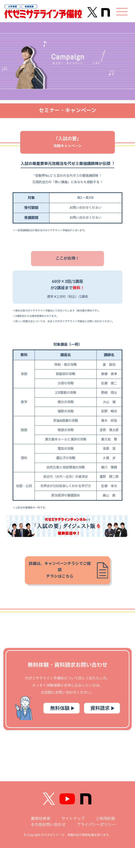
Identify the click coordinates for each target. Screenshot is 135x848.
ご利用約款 (105, 819)
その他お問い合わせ (48, 825)
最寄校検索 (40, 819)
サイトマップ (73, 819)
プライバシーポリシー (96, 825)
